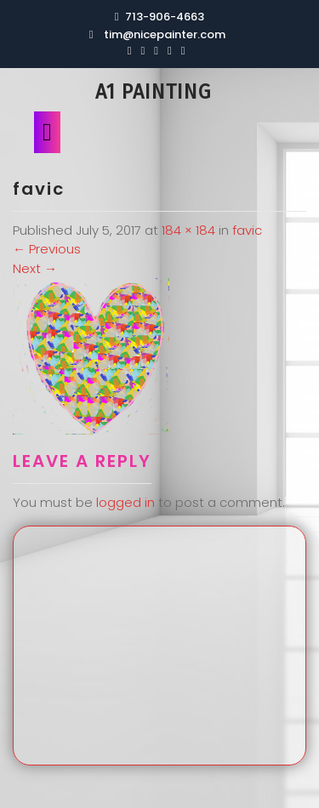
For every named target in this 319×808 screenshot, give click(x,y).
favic (247, 230)
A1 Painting (153, 92)
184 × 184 (188, 230)
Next (35, 268)
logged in (125, 502)
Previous (47, 249)
